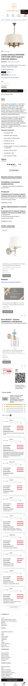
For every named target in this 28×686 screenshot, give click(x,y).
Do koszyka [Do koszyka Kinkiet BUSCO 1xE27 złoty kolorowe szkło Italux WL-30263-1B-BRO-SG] (7, 362)
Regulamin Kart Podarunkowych (9, 621)
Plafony (3, 642)
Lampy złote (4, 637)
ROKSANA (13, 104)
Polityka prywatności (6, 671)
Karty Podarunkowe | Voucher (8, 619)
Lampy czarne (4, 636)
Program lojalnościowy (6, 674)
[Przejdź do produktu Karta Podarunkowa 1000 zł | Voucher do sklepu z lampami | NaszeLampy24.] (14, 293)
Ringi (2, 634)
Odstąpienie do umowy (6, 677)
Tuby (2, 633)
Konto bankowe (5, 654)
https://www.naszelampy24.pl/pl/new (11, 282)
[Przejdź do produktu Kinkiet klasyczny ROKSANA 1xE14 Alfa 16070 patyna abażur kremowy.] (14, 245)
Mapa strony (4, 625)
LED (2, 640)
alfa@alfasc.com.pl (6, 202)
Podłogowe (4, 639)
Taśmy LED (4, 645)
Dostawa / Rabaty (5, 675)
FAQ (2, 668)
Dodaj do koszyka (12, 91)
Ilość (2, 81)
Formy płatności (5, 653)
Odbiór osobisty (5, 656)
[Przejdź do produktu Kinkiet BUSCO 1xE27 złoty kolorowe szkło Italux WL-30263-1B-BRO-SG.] (14, 337)
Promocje (3, 660)
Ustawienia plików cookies (7, 672)
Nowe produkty (5, 659)
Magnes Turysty (5, 646)
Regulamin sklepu (5, 666)
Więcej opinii (14, 607)
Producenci (4, 624)
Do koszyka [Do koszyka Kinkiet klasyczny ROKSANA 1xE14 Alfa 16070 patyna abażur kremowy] (7, 275)
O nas (2, 618)
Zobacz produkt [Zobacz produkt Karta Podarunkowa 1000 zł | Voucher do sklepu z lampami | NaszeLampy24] (8, 311)
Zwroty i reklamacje (6, 669)
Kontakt (3, 622)
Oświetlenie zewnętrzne (7, 631)
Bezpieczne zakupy (6, 657)
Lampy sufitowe (5, 643)
